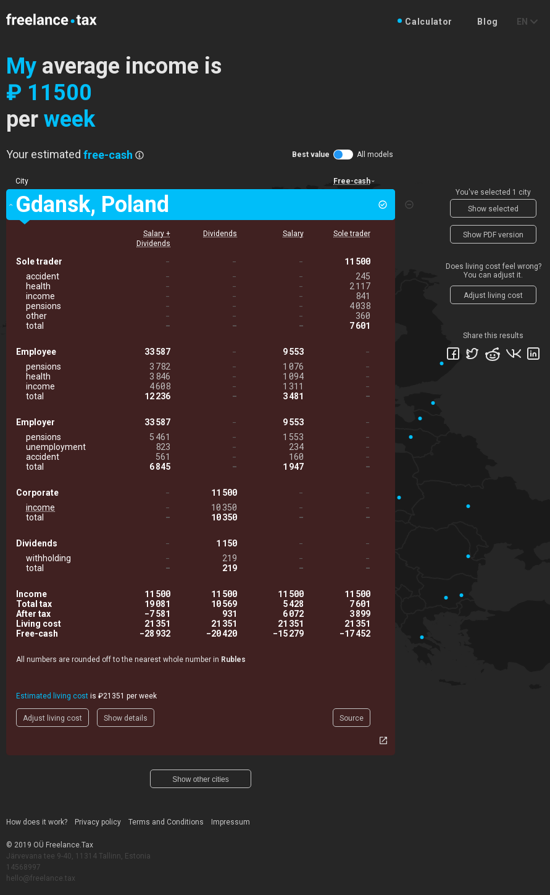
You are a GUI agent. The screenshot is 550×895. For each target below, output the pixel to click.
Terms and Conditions (166, 822)
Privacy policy (98, 822)
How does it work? (36, 822)
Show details (126, 718)
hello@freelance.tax (40, 878)
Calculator (428, 22)
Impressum (230, 822)
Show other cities (200, 779)
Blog (487, 22)
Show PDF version (493, 235)
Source (352, 718)
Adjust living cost (52, 718)
